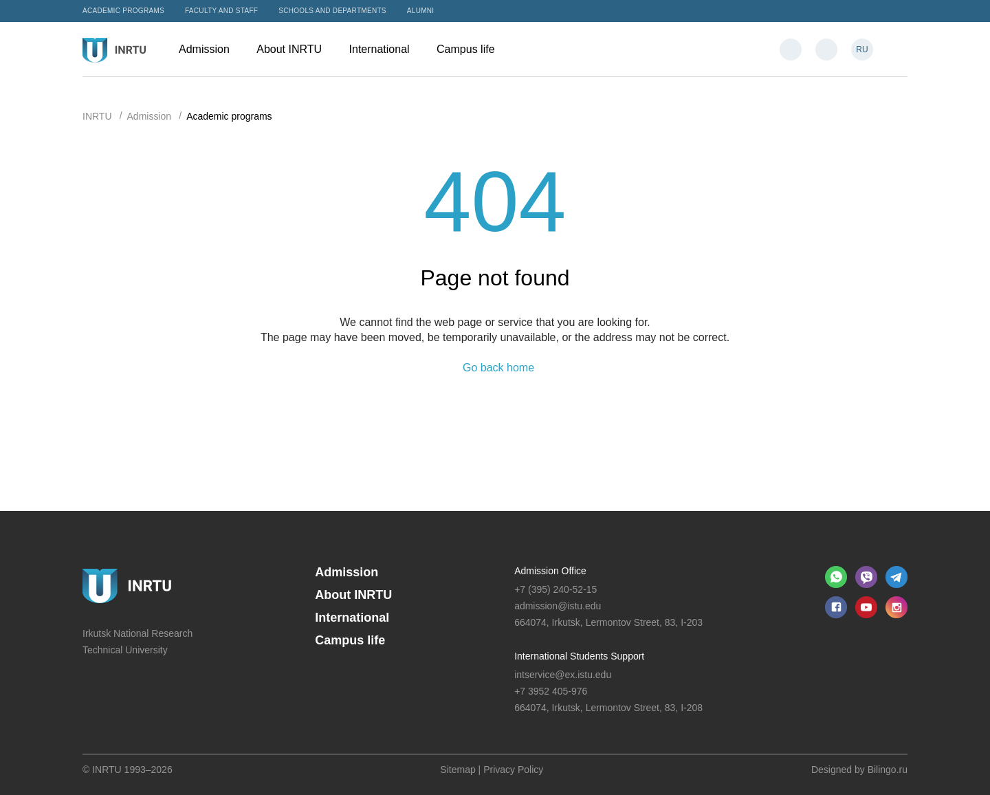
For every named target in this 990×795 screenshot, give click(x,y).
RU (862, 49)
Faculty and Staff (221, 10)
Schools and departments (332, 10)
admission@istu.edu (557, 605)
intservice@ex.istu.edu (562, 674)
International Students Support (579, 656)
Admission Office (550, 571)
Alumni (420, 10)
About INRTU (295, 49)
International (386, 49)
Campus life (472, 49)
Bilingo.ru (888, 769)
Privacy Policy (513, 769)
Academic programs (123, 10)
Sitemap (457, 769)
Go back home (498, 367)
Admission (211, 49)
